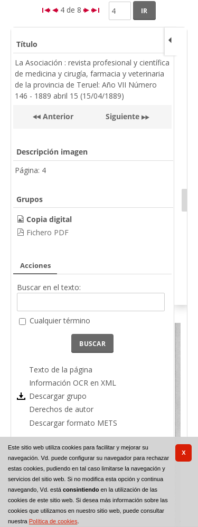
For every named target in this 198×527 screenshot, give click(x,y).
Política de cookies (53, 521)
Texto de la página (60, 370)
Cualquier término (60, 320)
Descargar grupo (58, 396)
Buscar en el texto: (49, 287)
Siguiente (122, 116)
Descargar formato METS (73, 423)
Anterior (57, 116)
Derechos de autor (61, 409)
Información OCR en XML (72, 383)
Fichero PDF (47, 232)
